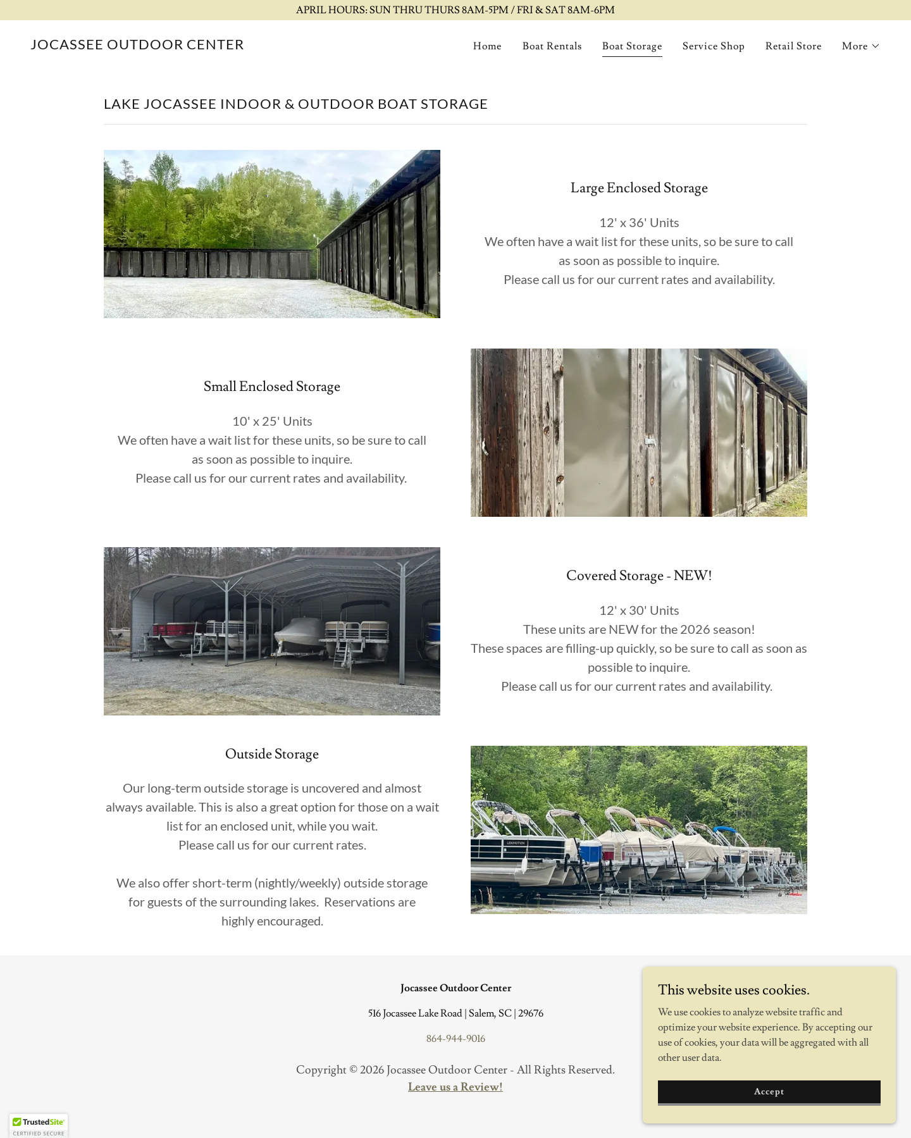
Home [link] (487, 46)
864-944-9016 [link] (455, 1038)
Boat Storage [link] (632, 46)
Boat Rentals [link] (552, 46)
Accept (769, 1109)
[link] (137, 46)
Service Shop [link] (714, 46)
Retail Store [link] (793, 46)
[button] (861, 46)
